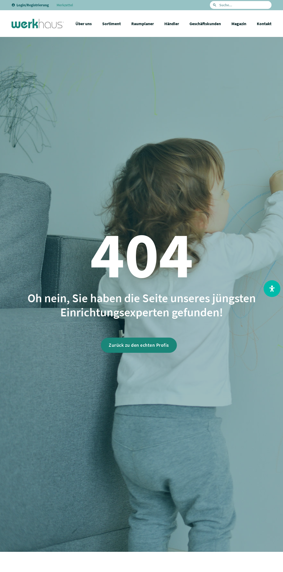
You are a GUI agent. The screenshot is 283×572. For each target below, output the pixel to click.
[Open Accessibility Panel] (272, 288)
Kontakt (264, 23)
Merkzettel (65, 5)
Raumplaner (142, 23)
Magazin (238, 23)
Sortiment (111, 23)
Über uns (83, 23)
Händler (171, 23)
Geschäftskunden (205, 23)
